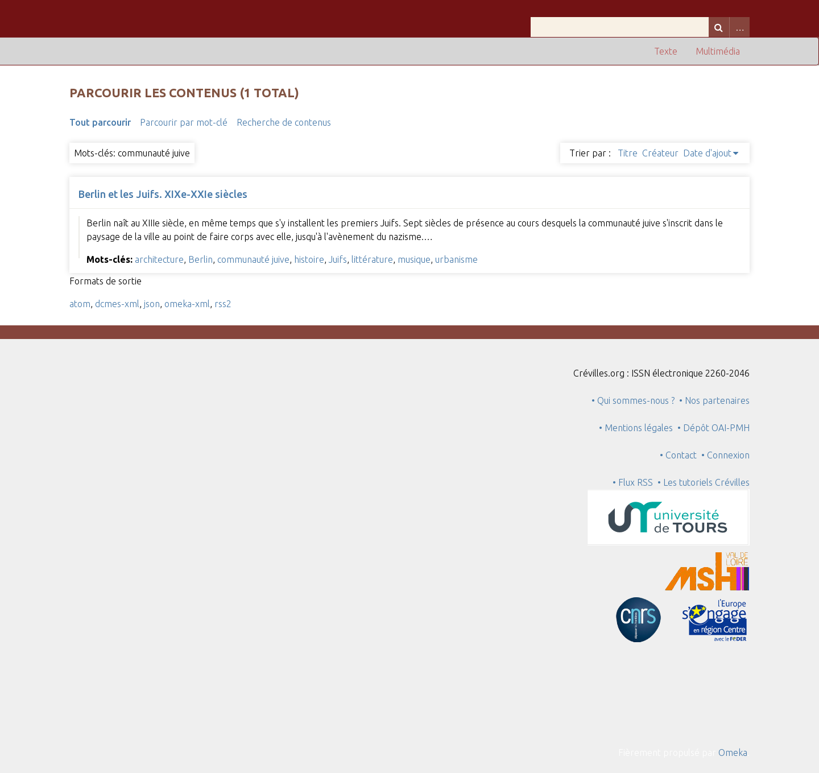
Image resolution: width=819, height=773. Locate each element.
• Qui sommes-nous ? (633, 400)
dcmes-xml (117, 304)
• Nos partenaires (714, 400)
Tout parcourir (100, 122)
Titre (628, 153)
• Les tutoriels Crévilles (703, 482)
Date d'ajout (707, 153)
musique (414, 259)
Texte (665, 51)
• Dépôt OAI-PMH (713, 428)
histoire (309, 259)
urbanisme (456, 259)
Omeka (732, 752)
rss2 (222, 304)
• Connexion (725, 455)
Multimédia (718, 51)
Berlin (200, 259)
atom (79, 304)
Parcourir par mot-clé (184, 122)
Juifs (338, 259)
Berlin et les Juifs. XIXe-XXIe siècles (162, 194)
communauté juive (253, 259)
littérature (372, 259)
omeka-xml (187, 304)
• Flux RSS (633, 482)
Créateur (660, 153)
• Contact (680, 455)
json (152, 304)
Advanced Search (739, 27)
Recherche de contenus (284, 122)
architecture (159, 259)
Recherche (719, 27)
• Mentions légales (636, 428)
